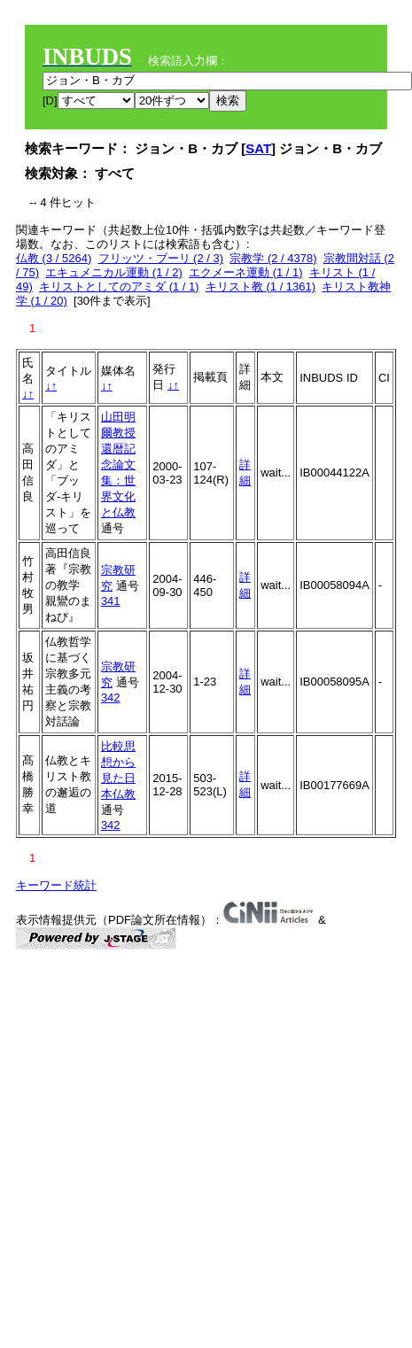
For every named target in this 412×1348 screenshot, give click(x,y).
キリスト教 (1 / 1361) (260, 286)
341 (110, 601)
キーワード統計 (56, 885)
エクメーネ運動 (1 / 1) (246, 272)
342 (110, 697)
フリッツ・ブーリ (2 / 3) (161, 258)
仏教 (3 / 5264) (53, 258)
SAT (258, 148)
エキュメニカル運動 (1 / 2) (114, 272)
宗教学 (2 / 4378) (272, 258)
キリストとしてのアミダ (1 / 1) (119, 286)
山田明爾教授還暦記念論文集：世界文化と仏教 (118, 464)
